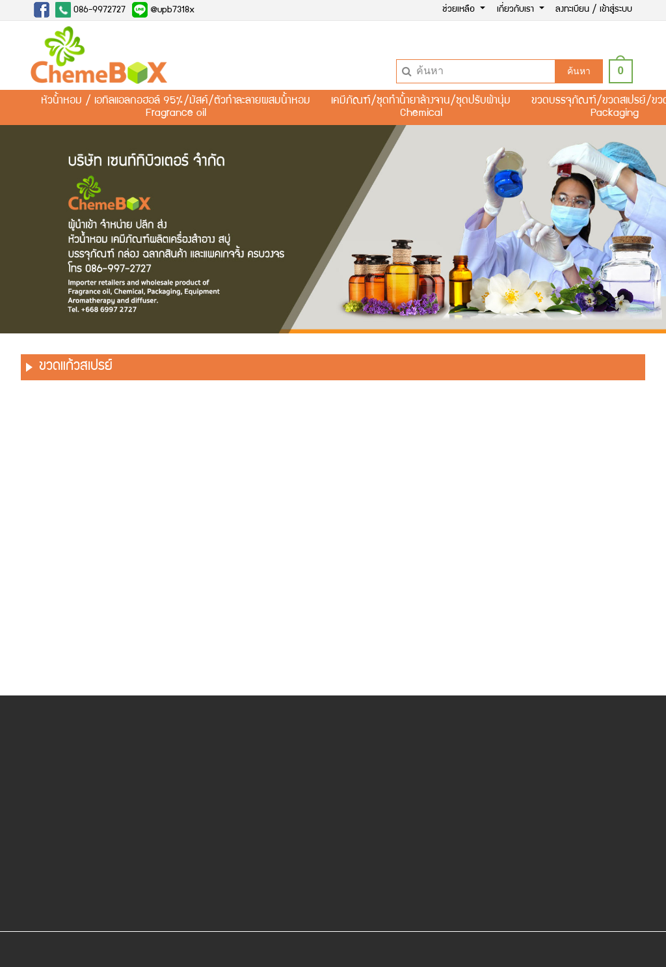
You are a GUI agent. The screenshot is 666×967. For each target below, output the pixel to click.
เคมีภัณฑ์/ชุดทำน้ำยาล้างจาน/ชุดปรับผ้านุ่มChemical (421, 107)
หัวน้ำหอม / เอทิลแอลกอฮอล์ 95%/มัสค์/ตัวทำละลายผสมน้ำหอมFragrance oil (175, 107)
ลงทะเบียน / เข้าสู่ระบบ (593, 10)
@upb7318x (163, 10)
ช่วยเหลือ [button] (459, 10)
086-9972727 (90, 10)
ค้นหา (579, 71)
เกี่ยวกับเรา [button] (517, 10)
